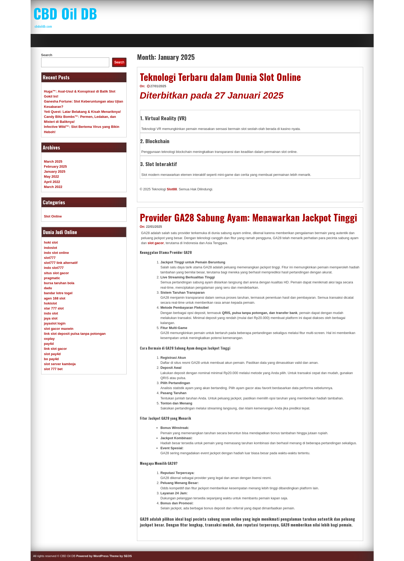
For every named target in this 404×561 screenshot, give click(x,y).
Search (47, 55)
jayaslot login (55, 323)
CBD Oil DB (65, 13)
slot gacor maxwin (59, 329)
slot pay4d (52, 354)
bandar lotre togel (58, 293)
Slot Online (53, 216)
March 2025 (53, 161)
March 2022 (53, 187)
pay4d (49, 344)
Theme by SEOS (121, 556)
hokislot (50, 303)
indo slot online (56, 253)
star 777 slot (54, 308)
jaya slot (51, 318)
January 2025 (54, 171)
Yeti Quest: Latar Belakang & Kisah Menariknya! (82, 112)
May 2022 (51, 176)
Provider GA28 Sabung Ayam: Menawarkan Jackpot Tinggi (248, 217)
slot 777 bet (53, 369)
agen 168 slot (54, 298)
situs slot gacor (56, 273)
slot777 (50, 258)
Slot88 (172, 189)
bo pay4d (51, 359)
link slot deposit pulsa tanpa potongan (75, 334)
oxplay (49, 339)
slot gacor (156, 243)
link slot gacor (55, 349)
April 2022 (52, 182)
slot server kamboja (60, 364)
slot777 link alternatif (61, 263)
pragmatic (52, 278)
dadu (48, 288)
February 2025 (55, 166)
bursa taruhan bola (59, 283)
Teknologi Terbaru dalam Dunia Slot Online (220, 77)
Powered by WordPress (92, 556)
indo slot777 (54, 268)
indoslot (50, 248)
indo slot (51, 313)
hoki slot (51, 242)
